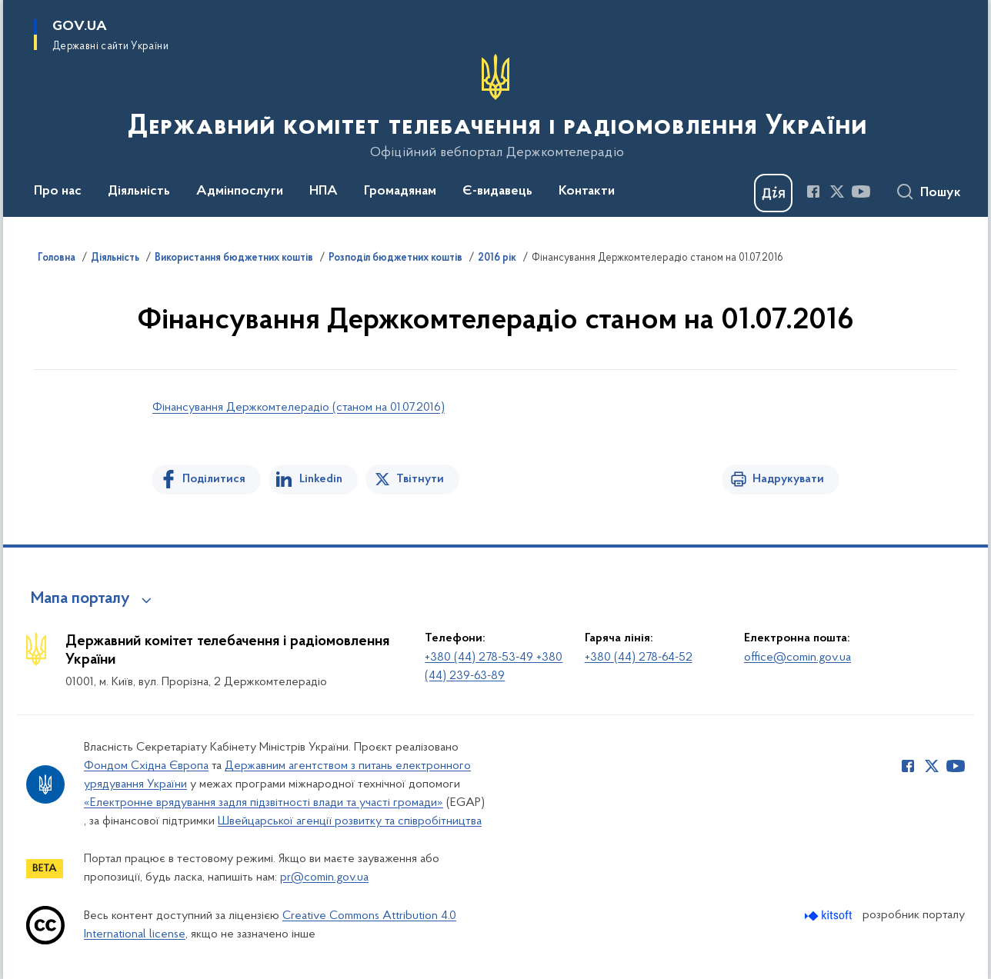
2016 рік (497, 258)
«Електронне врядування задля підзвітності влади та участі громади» (263, 803)
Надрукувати (788, 479)
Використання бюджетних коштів (234, 258)
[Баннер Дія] (773, 193)
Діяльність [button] (139, 191)
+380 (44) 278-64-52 (638, 657)
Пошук (940, 193)
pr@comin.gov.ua (324, 877)
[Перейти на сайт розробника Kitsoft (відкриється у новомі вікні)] (830, 915)
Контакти (587, 191)
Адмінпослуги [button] (239, 191)
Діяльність (115, 258)
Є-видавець (497, 191)
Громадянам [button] (400, 191)
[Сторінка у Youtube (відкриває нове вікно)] (861, 191)
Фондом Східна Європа (146, 766)
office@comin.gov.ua (797, 657)
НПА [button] (323, 191)
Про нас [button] (58, 191)
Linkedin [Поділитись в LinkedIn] (320, 479)
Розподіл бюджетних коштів (395, 258)
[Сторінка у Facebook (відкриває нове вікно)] (813, 191)
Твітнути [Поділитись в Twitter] (420, 479)
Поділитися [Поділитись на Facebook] (213, 479)
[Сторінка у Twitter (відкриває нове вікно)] (837, 191)
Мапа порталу (80, 599)
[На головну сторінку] (496, 107)
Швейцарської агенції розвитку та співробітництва (350, 821)
